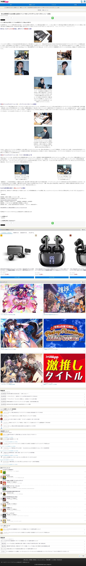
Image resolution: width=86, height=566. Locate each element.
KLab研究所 (3, 217)
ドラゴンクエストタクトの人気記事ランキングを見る (9, 464)
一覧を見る (83, 229)
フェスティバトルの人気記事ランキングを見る (8, 446)
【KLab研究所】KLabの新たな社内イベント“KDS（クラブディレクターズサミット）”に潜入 (43, 7)
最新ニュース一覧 (23, 7)
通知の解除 (48, 559)
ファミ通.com (53, 559)
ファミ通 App (4, 2)
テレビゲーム (31, 232)
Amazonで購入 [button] (17, 277)
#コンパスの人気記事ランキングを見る (7, 437)
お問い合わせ (25, 559)
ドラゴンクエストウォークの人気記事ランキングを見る (9, 450)
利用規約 (30, 559)
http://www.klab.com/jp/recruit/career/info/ (8, 199)
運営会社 (35, 559)
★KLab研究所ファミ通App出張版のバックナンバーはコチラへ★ (13, 207)
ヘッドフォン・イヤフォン (6, 232)
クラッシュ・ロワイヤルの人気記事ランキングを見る (9, 441)
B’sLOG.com (59, 559)
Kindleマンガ (15, 232)
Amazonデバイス (23, 232)
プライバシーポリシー (41, 559)
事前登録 (39, 10)
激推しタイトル (45, 10)
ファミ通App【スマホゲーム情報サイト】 (11, 7)
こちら (79, 190)
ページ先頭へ (82, 555)
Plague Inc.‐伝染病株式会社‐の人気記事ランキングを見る (9, 455)
